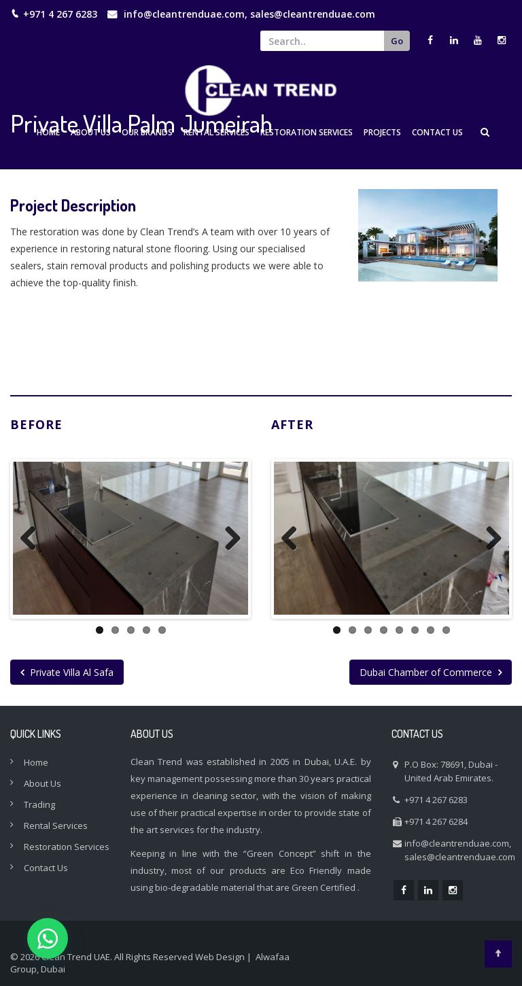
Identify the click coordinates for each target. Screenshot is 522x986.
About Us (91, 132)
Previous (33, 537)
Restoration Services (306, 132)
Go (397, 41)
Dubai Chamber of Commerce (431, 670)
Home (48, 132)
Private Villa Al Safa (67, 670)
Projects (382, 132)
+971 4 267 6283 (436, 798)
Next (227, 537)
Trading (39, 803)
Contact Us (437, 132)
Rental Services (216, 132)
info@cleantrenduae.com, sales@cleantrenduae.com (249, 13)
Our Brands (147, 132)
